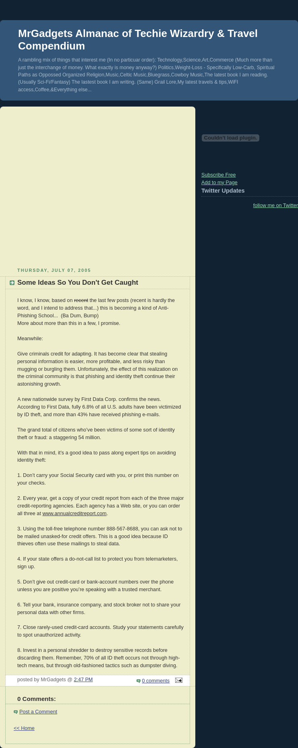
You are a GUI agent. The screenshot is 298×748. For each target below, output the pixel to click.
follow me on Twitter (275, 205)
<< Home (24, 728)
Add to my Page (219, 182)
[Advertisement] (75, 186)
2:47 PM (83, 679)
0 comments (156, 681)
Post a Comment (38, 712)
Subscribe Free (218, 175)
